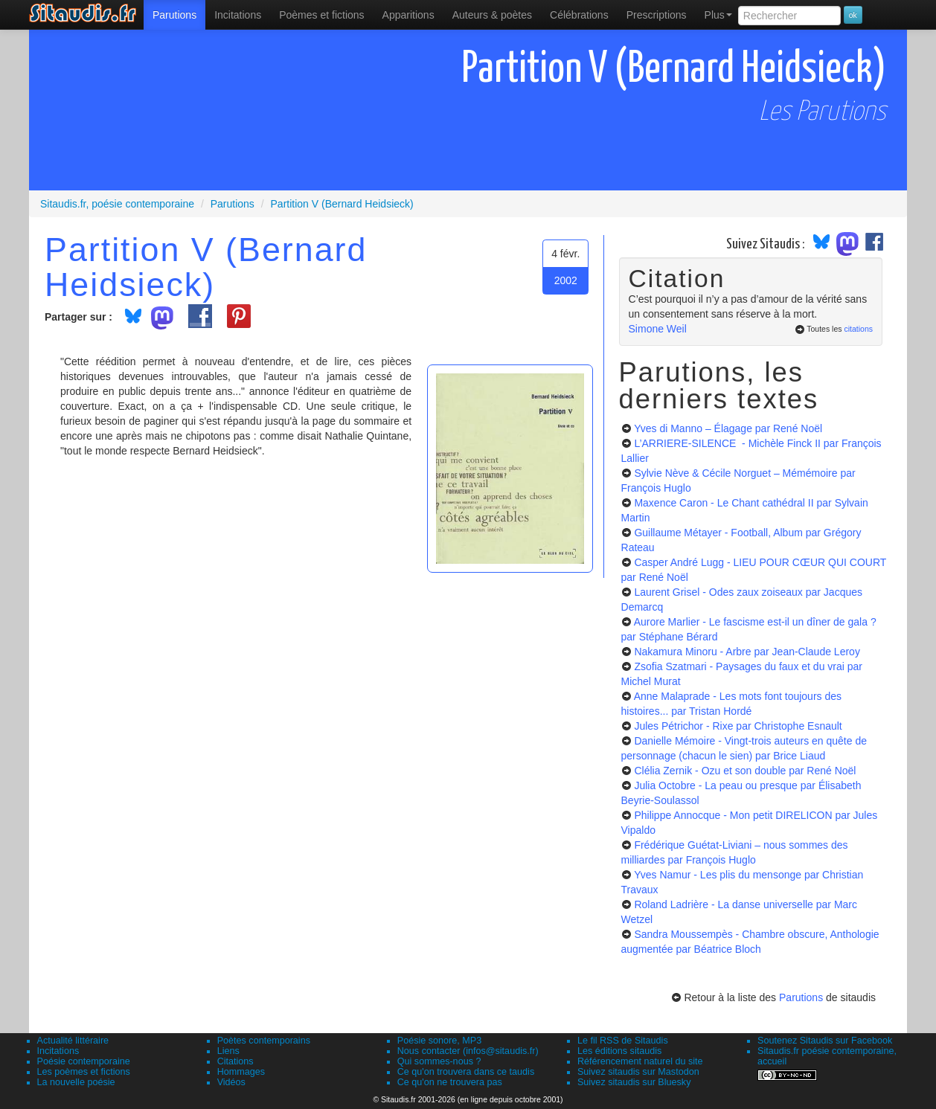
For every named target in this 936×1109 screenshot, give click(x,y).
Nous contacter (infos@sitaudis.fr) (468, 1051)
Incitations (58, 1051)
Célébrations (579, 15)
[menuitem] (174, 15)
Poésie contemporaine (83, 1061)
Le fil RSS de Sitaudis (622, 1040)
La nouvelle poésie (76, 1082)
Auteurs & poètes (492, 15)
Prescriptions (656, 15)
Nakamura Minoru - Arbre (746, 652)
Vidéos (231, 1082)
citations (858, 328)
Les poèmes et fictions (83, 1072)
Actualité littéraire (73, 1040)
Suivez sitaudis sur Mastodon (638, 1072)
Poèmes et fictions (321, 15)
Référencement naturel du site (640, 1061)
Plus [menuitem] (718, 15)
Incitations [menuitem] (237, 15)
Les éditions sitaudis (619, 1051)
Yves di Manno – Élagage (728, 428)
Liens (228, 1051)
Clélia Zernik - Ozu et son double (745, 771)
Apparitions (408, 15)
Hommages (241, 1072)
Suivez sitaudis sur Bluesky (634, 1082)
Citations (235, 1061)
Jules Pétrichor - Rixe (738, 726)
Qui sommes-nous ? (439, 1061)
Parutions (174, 15)
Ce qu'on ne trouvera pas (449, 1082)
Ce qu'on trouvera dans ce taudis (465, 1072)
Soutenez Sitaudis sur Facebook (824, 1040)
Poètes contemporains (263, 1040)
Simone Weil (658, 329)
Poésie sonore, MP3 (439, 1040)
